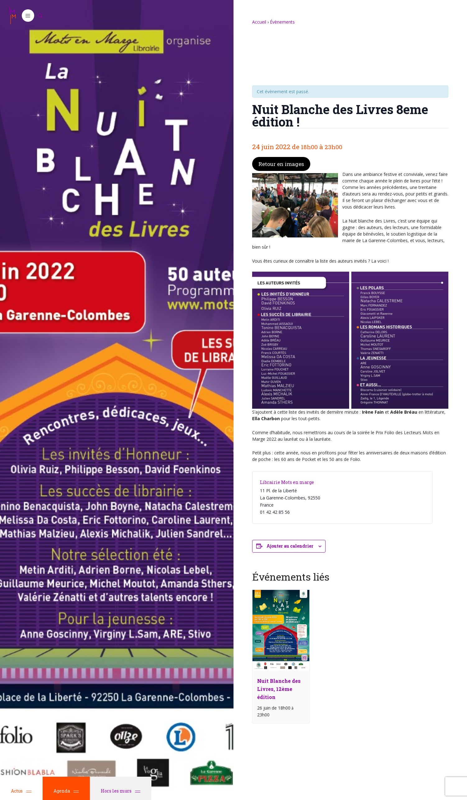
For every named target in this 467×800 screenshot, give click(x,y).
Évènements (282, 22)
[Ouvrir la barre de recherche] (40, 15)
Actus (21, 791)
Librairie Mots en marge (287, 482)
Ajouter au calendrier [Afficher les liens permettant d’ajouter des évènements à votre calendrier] (289, 546)
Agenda (66, 791)
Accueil (259, 22)
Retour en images (281, 164)
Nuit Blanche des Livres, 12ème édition (279, 689)
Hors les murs (121, 791)
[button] (28, 15)
